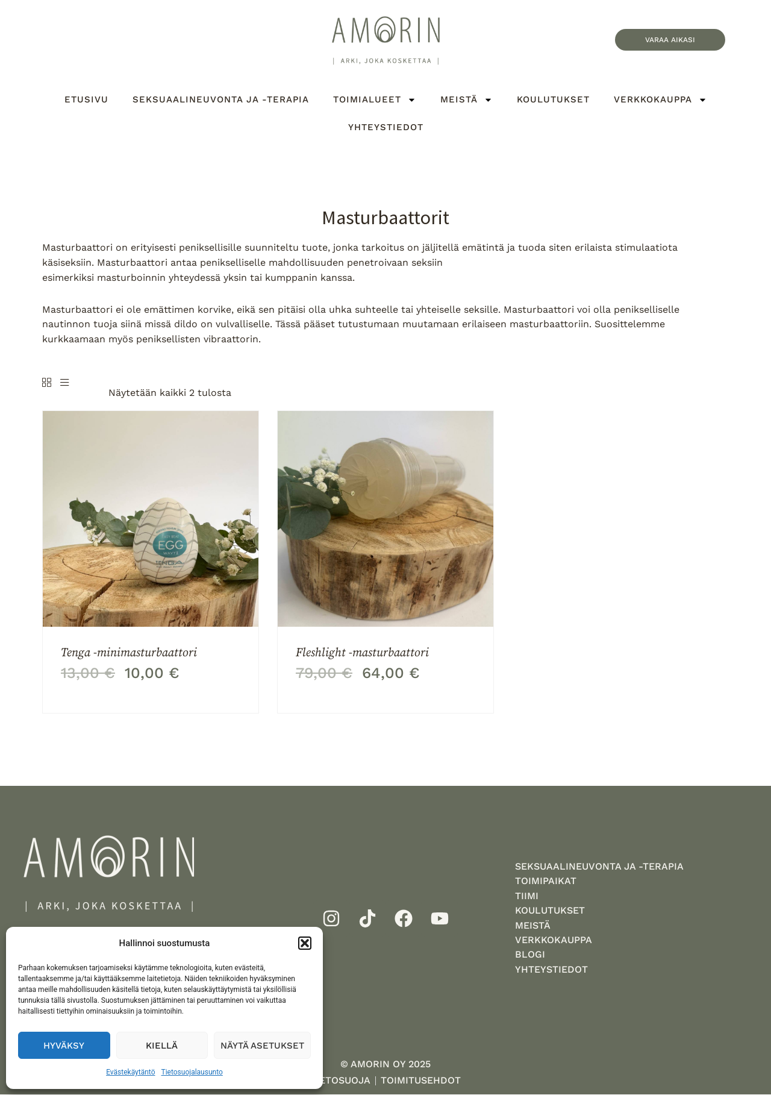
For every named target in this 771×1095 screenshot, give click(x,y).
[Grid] (46, 383)
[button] (305, 943)
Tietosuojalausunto (192, 1072)
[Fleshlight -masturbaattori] (385, 518)
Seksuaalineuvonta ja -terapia (221, 99)
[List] (64, 383)
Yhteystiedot (385, 127)
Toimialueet (374, 99)
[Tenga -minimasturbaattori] (150, 518)
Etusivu (86, 99)
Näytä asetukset (262, 1045)
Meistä (466, 99)
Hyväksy (63, 1045)
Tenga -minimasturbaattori (129, 652)
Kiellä (162, 1045)
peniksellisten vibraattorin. (198, 339)
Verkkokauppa (660, 99)
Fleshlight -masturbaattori (362, 652)
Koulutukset (553, 99)
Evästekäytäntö (130, 1072)
